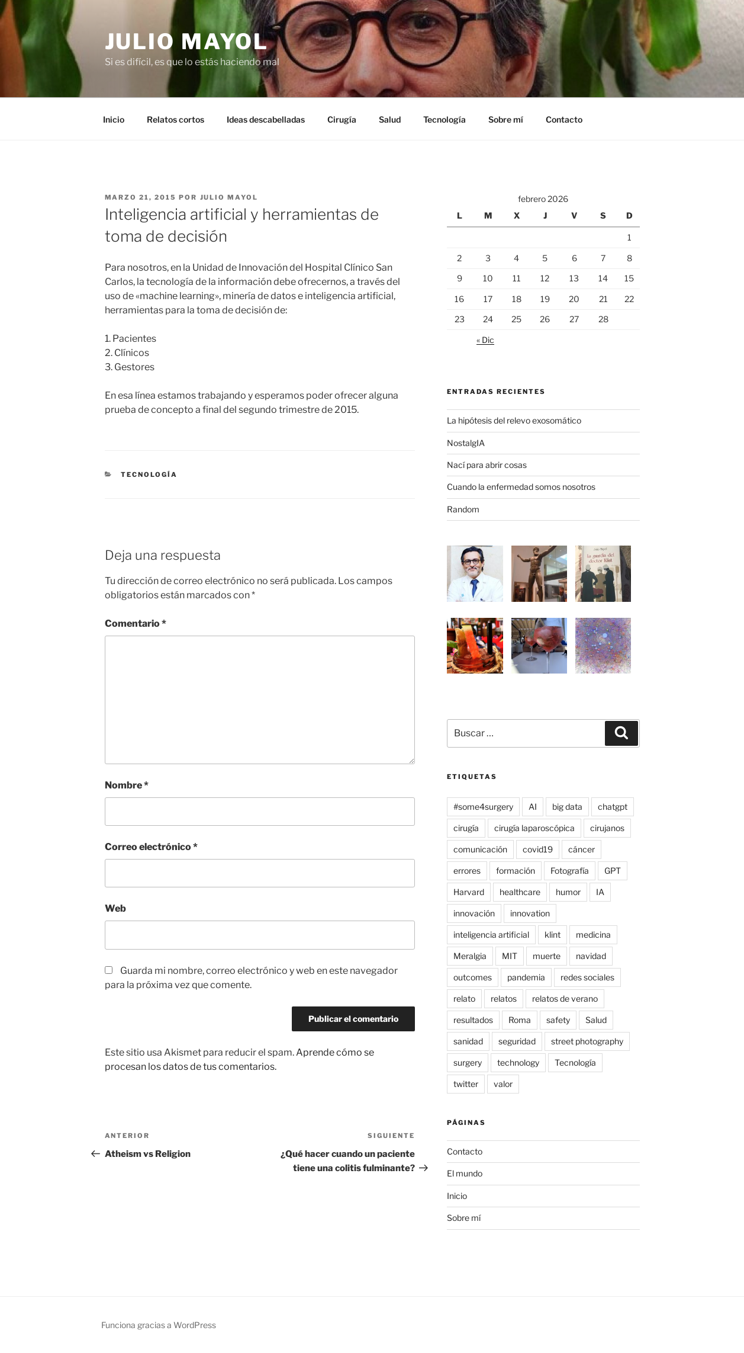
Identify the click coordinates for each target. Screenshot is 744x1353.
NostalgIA (466, 443)
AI (533, 806)
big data (567, 806)
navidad (591, 956)
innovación (474, 913)
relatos (504, 998)
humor (568, 892)
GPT (612, 870)
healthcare (520, 892)
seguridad (517, 1041)
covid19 (538, 849)
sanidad (468, 1041)
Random (463, 509)
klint (553, 934)
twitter (465, 1084)
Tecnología (444, 119)
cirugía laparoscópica (534, 828)
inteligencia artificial (491, 934)
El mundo (464, 1173)
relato (464, 998)
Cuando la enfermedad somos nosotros (521, 487)
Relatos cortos (175, 119)
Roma (519, 1020)
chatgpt (612, 806)
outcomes (472, 977)
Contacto (564, 119)
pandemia (526, 977)
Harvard (468, 892)
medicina (593, 934)
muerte (547, 956)
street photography (587, 1041)
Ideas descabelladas (266, 119)
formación (515, 870)
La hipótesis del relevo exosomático (514, 420)
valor (503, 1084)
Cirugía (341, 119)
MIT (509, 956)
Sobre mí (505, 119)
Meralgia (470, 956)
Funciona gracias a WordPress (158, 1325)
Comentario (135, 623)
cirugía (466, 828)
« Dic (485, 340)
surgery (467, 1062)
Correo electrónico (151, 846)
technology (518, 1062)
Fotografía (569, 870)
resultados (473, 1020)
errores (467, 870)
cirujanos (607, 828)
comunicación (480, 849)
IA (600, 892)
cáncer (581, 849)
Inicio (113, 119)
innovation (530, 913)
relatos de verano (565, 998)
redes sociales (587, 977)
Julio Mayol (187, 41)
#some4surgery (483, 806)
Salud (390, 119)
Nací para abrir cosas (487, 465)
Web (115, 908)
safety (558, 1020)
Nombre (127, 785)
